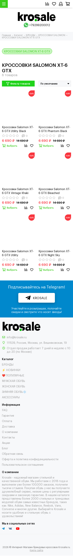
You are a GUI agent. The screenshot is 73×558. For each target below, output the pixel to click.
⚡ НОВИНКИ (11, 370)
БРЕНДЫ (7, 364)
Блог (5, 448)
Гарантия (8, 415)
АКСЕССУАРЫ (11, 397)
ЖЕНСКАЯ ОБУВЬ (13, 386)
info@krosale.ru (17, 337)
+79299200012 (39, 25)
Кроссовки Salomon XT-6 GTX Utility (18, 253)
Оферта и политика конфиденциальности (30, 459)
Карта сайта (36, 550)
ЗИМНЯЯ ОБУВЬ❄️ (14, 391)
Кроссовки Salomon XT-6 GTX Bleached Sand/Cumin (54, 191)
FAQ (4, 410)
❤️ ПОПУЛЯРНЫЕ (13, 375)
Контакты (8, 437)
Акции (6, 442)
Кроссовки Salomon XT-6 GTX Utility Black (18, 129)
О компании (10, 432)
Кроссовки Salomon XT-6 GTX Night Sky (54, 253)
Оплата (7, 421)
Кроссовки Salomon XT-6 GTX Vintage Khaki (18, 191)
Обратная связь (12, 453)
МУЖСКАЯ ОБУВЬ (13, 381)
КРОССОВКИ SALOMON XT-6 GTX (27, 51)
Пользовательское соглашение (22, 464)
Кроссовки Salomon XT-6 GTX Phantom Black (54, 129)
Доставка (8, 426)
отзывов (17, 488)
